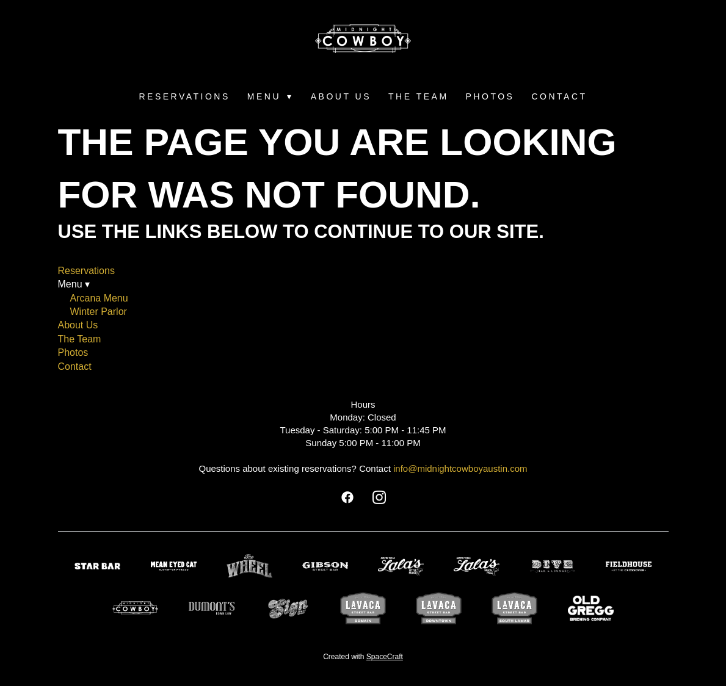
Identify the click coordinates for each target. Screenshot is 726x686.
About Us (341, 96)
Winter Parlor (98, 311)
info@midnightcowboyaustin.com (460, 468)
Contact (559, 96)
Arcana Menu (99, 298)
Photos (490, 96)
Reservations (184, 96)
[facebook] (347, 498)
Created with (363, 656)
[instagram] (379, 498)
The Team (418, 96)
